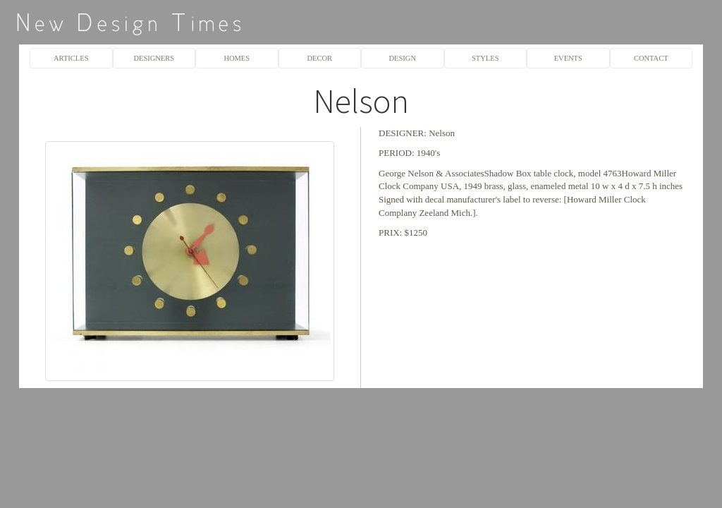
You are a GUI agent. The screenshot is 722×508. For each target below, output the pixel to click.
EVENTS (568, 58)
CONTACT (651, 58)
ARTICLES (71, 58)
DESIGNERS (153, 58)
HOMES (237, 58)
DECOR (319, 58)
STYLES (485, 58)
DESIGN (402, 58)
